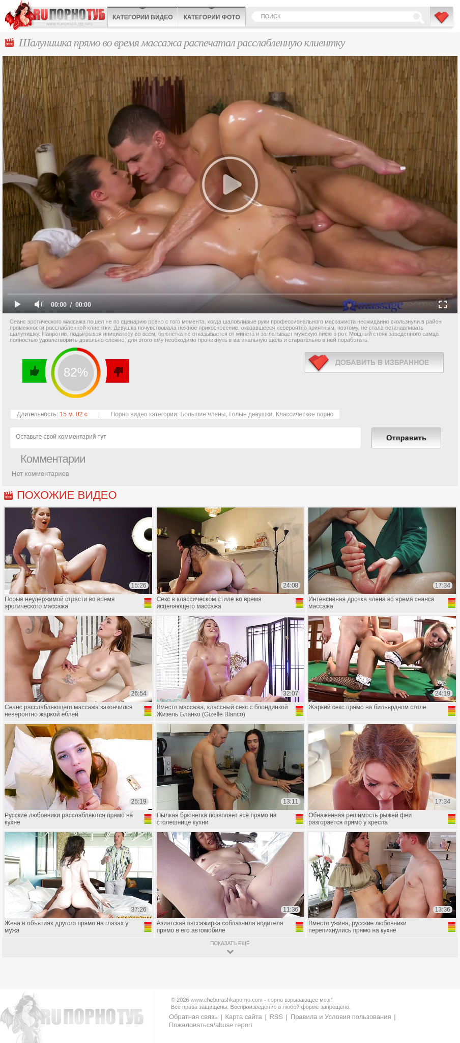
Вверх (440, 979)
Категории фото (211, 17)
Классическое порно (305, 414)
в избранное (374, 362)
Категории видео (142, 17)
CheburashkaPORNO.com (56, 15)
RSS (276, 1017)
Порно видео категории (144, 414)
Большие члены (202, 414)
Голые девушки (250, 414)
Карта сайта (243, 1017)
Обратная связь (193, 1017)
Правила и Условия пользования (341, 1017)
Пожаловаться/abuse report (210, 1025)
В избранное (442, 22)
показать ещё (229, 943)
